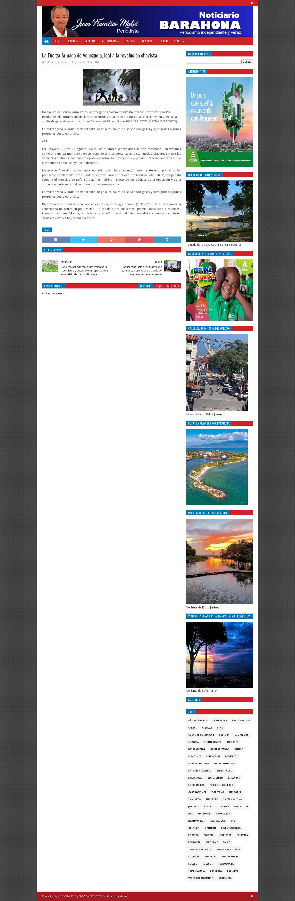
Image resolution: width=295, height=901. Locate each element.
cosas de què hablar (201, 735)
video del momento (200, 878)
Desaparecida (196, 749)
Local (57, 41)
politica (225, 835)
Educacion (213, 756)
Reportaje (211, 842)
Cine (220, 727)
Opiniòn (210, 828)
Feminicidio (215, 778)
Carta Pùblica (241, 720)
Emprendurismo (198, 763)
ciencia (207, 727)
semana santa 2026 (228, 849)
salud (226, 842)
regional (194, 842)
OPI (233, 821)
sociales (194, 856)
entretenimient (224, 763)
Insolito (212, 799)
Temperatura (196, 871)
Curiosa (193, 742)
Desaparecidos (219, 749)
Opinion (163, 41)
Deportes (232, 742)
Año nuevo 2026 (198, 720)
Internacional (110, 41)
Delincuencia (212, 742)
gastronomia (197, 792)
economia (194, 756)
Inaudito (194, 799)
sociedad (211, 856)
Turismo (232, 871)
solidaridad (230, 856)
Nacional (90, 41)
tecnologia (226, 864)
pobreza (193, 835)
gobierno (217, 792)
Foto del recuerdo (221, 785)
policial (209, 835)
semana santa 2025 (199, 849)
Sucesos (207, 864)
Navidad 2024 (196, 821)
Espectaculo (224, 770)
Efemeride (231, 756)
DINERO (239, 749)
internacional (233, 799)
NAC (190, 813)
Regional (72, 41)
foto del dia (196, 785)
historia (235, 792)
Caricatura (220, 720)
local (207, 806)
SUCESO (192, 864)
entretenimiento (199, 770)
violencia (225, 878)
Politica (131, 41)
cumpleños (241, 735)
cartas (192, 727)
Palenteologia (231, 828)
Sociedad (179, 41)
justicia (193, 806)
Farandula (195, 778)
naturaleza (223, 813)
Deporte (147, 41)
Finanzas (234, 778)
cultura (224, 735)
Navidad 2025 (218, 821)
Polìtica (242, 835)
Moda (237, 806)
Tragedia (216, 871)
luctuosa (223, 806)
